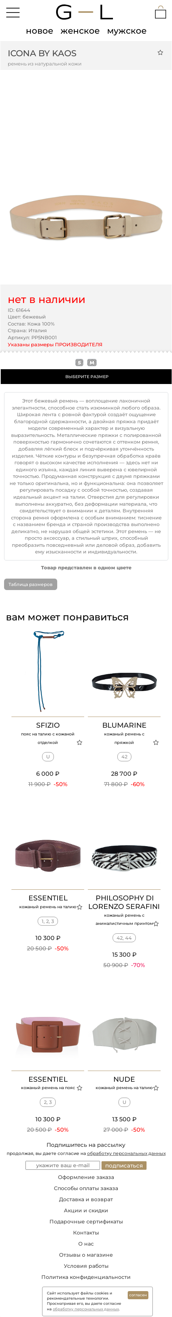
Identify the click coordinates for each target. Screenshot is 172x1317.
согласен (138, 1295)
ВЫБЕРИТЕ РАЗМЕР (87, 376)
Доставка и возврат (86, 1199)
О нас (86, 1243)
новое (39, 31)
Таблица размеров (30, 584)
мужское (127, 31)
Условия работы (86, 1266)
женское (80, 31)
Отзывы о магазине (86, 1255)
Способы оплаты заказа (86, 1188)
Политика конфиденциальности (86, 1277)
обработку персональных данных (126, 1153)
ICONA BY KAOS (42, 53)
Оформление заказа (86, 1177)
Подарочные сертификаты (86, 1221)
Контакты (86, 1232)
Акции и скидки (86, 1210)
